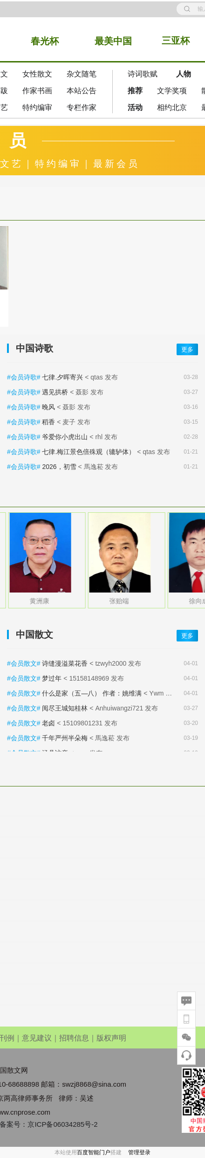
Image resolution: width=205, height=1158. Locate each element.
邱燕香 (33, 601)
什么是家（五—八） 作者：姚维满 (92, 693)
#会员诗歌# (24, 377)
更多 (187, 349)
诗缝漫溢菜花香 (65, 663)
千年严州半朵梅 (65, 738)
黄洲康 (112, 601)
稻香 (48, 422)
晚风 (48, 407)
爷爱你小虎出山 (65, 437)
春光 (40, 41)
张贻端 (192, 601)
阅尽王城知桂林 (65, 708)
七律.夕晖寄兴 (62, 377)
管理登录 (139, 1152)
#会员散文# (24, 663)
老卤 (48, 723)
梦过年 (52, 678)
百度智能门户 (93, 1152)
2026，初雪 (59, 466)
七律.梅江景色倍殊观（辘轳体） (88, 451)
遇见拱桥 (55, 392)
